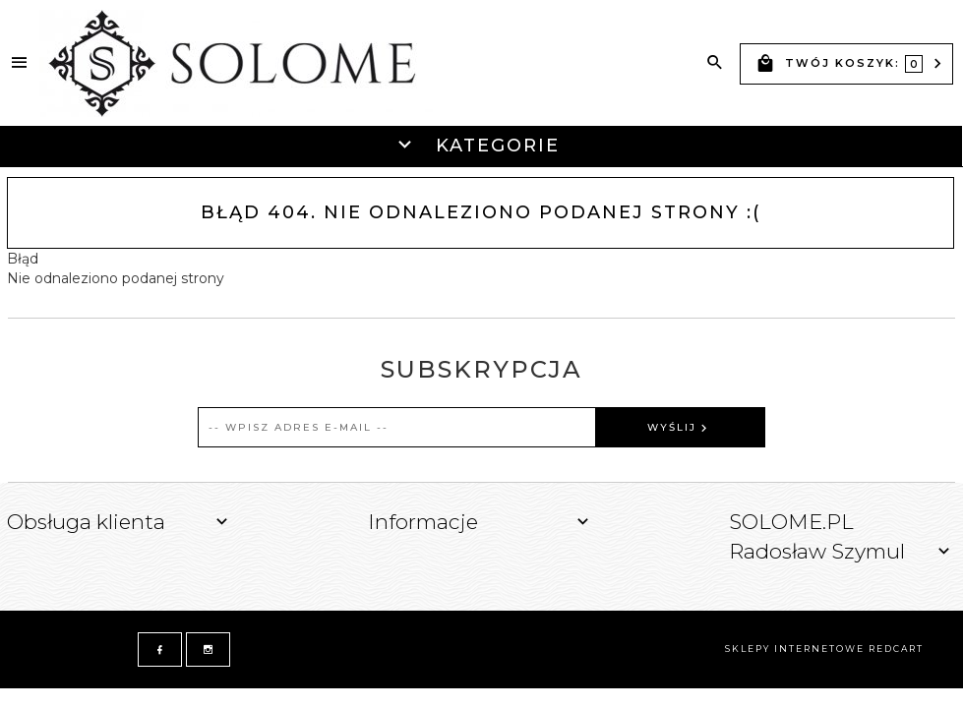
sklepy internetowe (795, 648)
